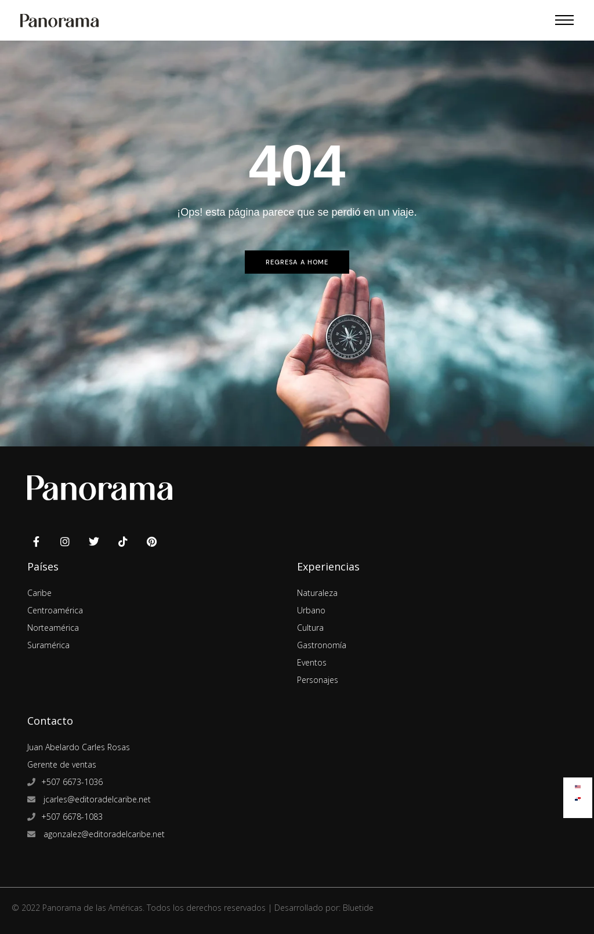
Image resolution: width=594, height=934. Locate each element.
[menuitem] (578, 784)
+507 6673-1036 (72, 781)
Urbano (311, 610)
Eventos (312, 662)
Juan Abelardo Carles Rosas (78, 747)
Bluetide (358, 907)
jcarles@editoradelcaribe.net (96, 799)
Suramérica (48, 644)
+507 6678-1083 (72, 816)
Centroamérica (55, 610)
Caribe (39, 592)
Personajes (317, 679)
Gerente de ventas (61, 764)
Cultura (310, 627)
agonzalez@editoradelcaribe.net (103, 833)
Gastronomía (321, 644)
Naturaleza (317, 592)
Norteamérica (53, 627)
